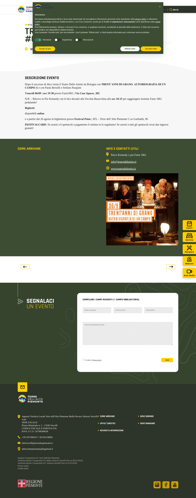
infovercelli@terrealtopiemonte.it (37, 443)
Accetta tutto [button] (151, 49)
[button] (160, 6)
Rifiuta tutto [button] (130, 49)
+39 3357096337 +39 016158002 (37, 437)
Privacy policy (97, 360)
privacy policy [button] (140, 19)
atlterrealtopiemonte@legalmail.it (37, 449)
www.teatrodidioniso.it (123, 168)
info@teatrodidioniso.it (123, 161)
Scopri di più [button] (45, 49)
